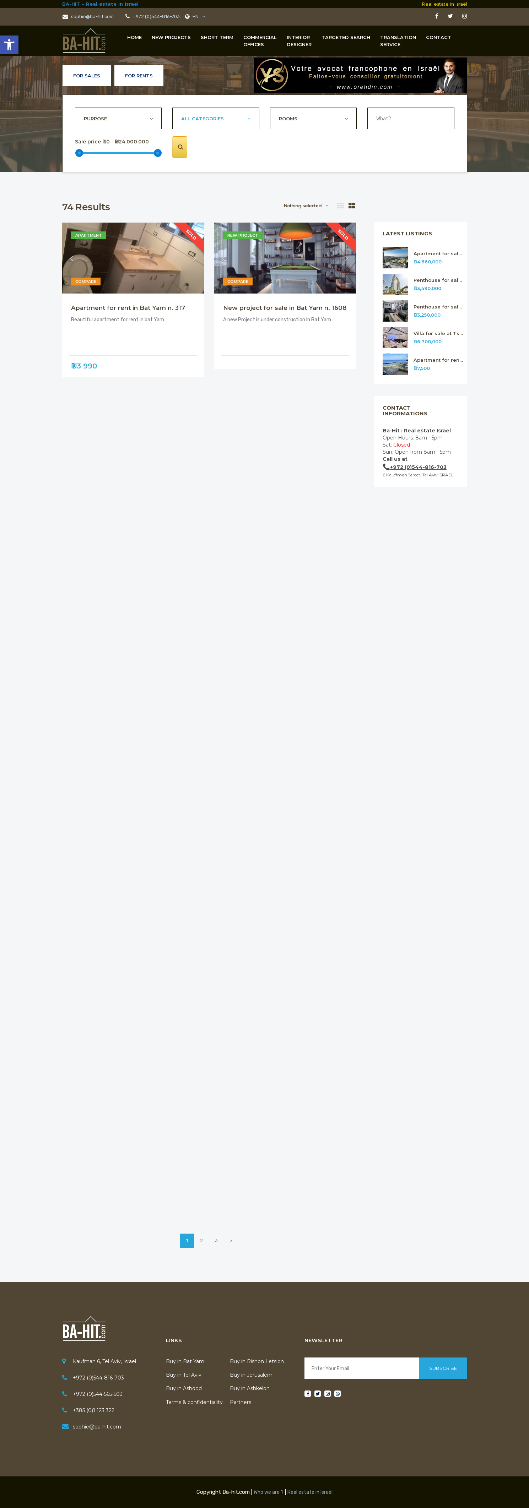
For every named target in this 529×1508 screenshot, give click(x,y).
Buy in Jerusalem (251, 1375)
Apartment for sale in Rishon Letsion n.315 (439, 253)
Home (134, 37)
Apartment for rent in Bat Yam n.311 (439, 360)
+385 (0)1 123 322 (93, 1410)
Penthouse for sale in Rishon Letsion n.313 (439, 307)
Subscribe (443, 1368)
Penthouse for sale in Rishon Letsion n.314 (439, 280)
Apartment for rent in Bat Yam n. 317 (128, 307)
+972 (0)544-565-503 (98, 1394)
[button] (9, 44)
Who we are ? (269, 1492)
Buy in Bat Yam (185, 1361)
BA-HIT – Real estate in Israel (100, 4)
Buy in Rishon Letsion (257, 1361)
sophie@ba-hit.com (88, 16)
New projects (171, 37)
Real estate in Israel (310, 1492)
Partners (240, 1402)
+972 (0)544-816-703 (155, 16)
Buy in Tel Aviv (183, 1375)
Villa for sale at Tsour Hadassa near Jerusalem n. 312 (439, 333)
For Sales (86, 75)
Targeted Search (346, 37)
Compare (85, 281)
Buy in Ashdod (184, 1388)
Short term (217, 37)
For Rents (139, 75)
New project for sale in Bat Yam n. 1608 (285, 307)
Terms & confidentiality (194, 1402)
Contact (438, 37)
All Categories (202, 118)
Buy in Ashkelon (250, 1388)
